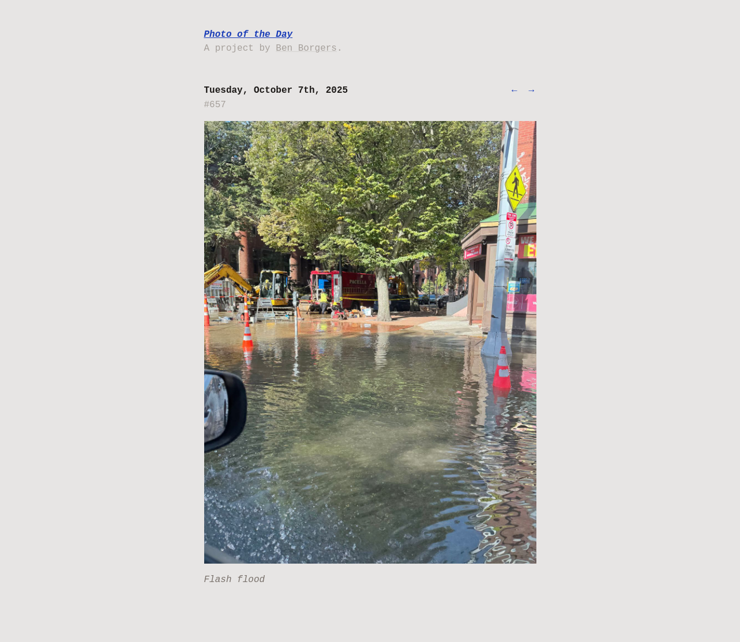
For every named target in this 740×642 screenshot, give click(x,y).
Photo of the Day (248, 34)
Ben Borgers (306, 48)
